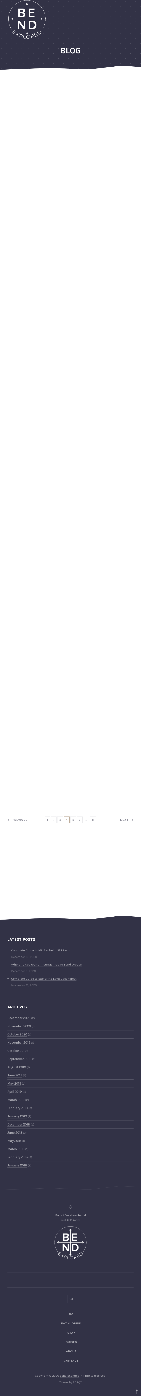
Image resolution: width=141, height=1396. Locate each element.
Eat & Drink (71, 1323)
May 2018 (14, 1141)
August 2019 (16, 1067)
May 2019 (14, 1083)
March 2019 (16, 1100)
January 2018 (17, 1165)
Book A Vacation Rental (70, 1215)
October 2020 (17, 1034)
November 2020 (19, 1026)
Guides (71, 1342)
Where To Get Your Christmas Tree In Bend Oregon (46, 964)
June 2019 (14, 1075)
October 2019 (17, 1051)
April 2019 (14, 1092)
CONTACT (71, 1360)
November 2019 (18, 1042)
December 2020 (19, 1018)
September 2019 (19, 1059)
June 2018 (14, 1133)
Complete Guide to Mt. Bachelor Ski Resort (41, 950)
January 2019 (17, 1116)
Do (71, 1314)
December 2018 (18, 1124)
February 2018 (17, 1157)
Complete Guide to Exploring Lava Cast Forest (43, 978)
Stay (71, 1332)
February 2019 (17, 1108)
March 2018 (16, 1149)
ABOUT (71, 1351)
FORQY (77, 1382)
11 (93, 820)
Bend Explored (69, 1375)
